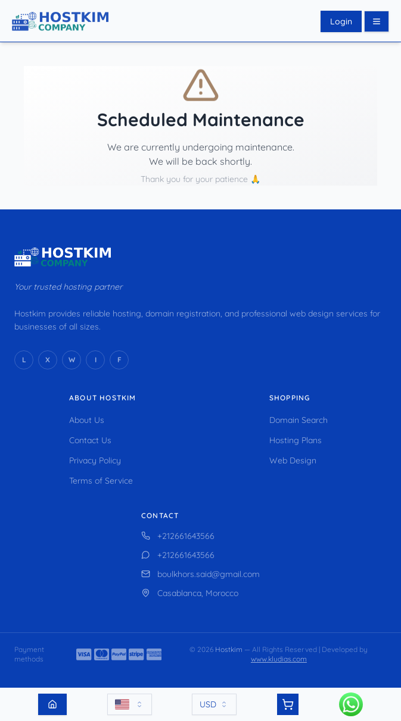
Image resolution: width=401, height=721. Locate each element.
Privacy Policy (95, 460)
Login (341, 21)
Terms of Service (101, 480)
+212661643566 (178, 536)
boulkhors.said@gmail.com (200, 574)
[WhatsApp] (71, 359)
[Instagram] (95, 359)
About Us (86, 420)
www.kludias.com (279, 658)
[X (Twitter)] (47, 359)
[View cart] (288, 704)
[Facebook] (119, 359)
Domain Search (298, 420)
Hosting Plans (295, 440)
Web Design (292, 460)
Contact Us (90, 440)
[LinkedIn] (23, 359)
